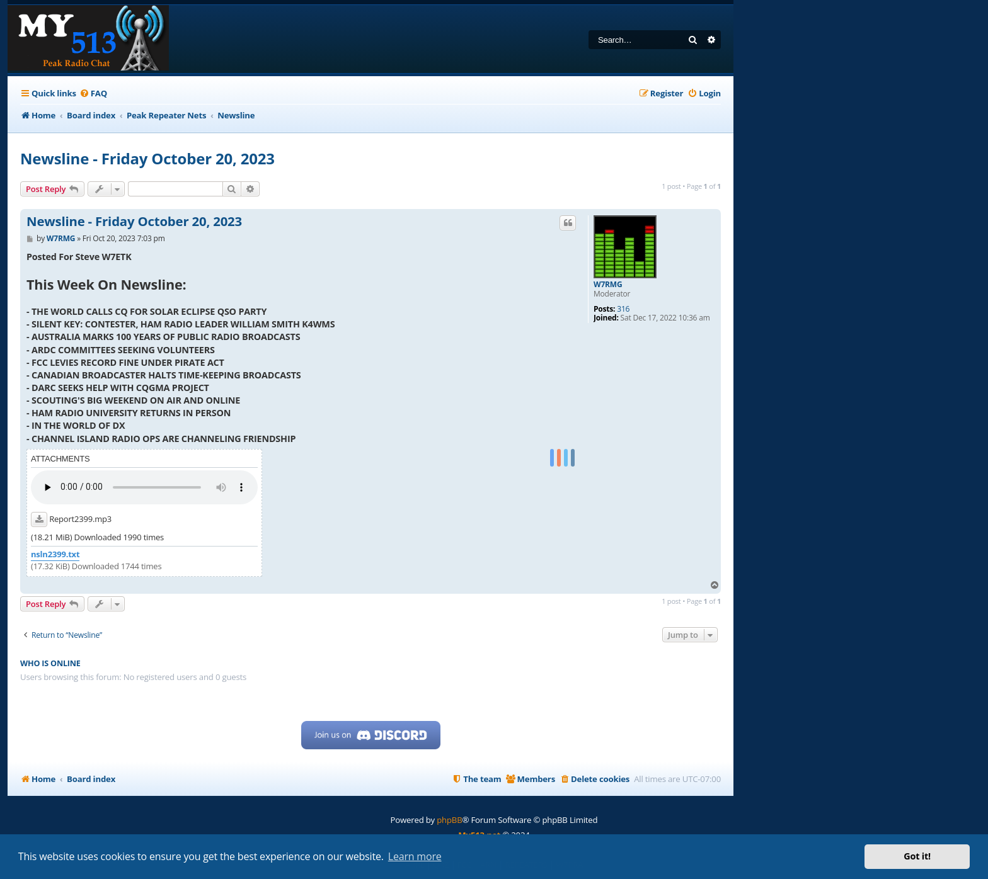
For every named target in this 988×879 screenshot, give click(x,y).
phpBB (449, 819)
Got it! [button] (917, 856)
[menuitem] (93, 93)
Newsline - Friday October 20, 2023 (147, 158)
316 (623, 309)
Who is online (50, 663)
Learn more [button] (415, 856)
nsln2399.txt (55, 554)
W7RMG (608, 284)
